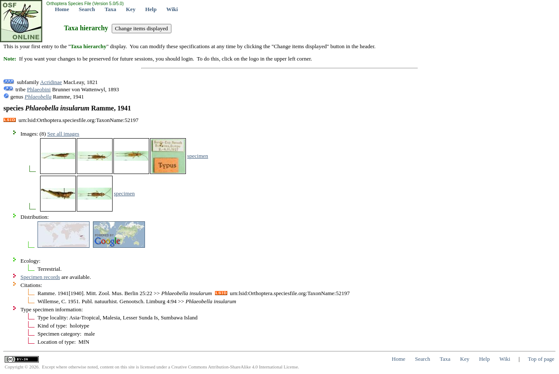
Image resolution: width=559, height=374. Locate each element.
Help (150, 9)
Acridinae (51, 82)
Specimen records (40, 277)
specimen (197, 156)
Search (87, 9)
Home (62, 9)
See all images (63, 133)
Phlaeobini (39, 89)
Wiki (172, 9)
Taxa (110, 9)
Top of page (541, 359)
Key (130, 9)
